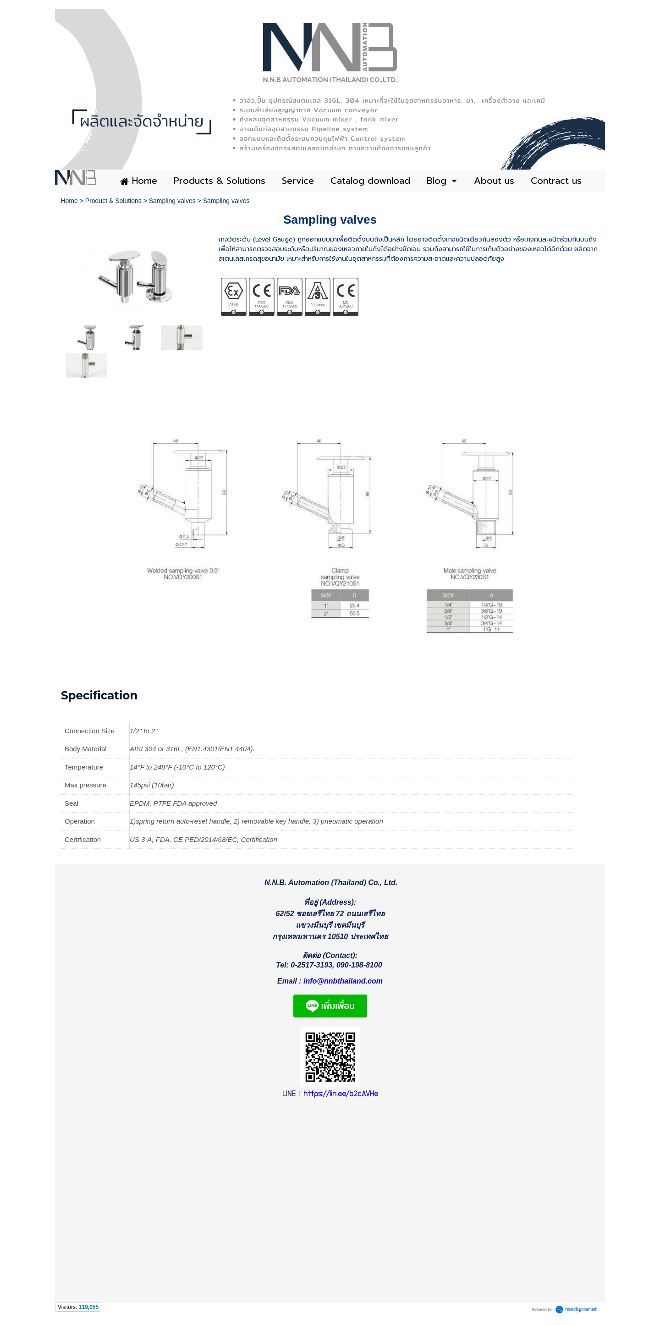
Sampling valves (172, 200)
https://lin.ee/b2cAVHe (340, 1098)
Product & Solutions (113, 200)
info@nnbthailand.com (343, 984)
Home (68, 200)
